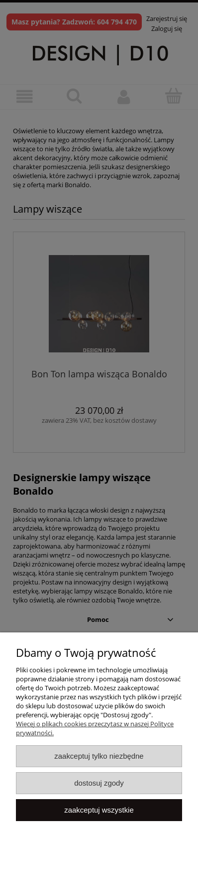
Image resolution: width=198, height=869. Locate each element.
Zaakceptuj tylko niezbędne (98, 756)
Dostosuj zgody (99, 783)
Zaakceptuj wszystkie (98, 810)
